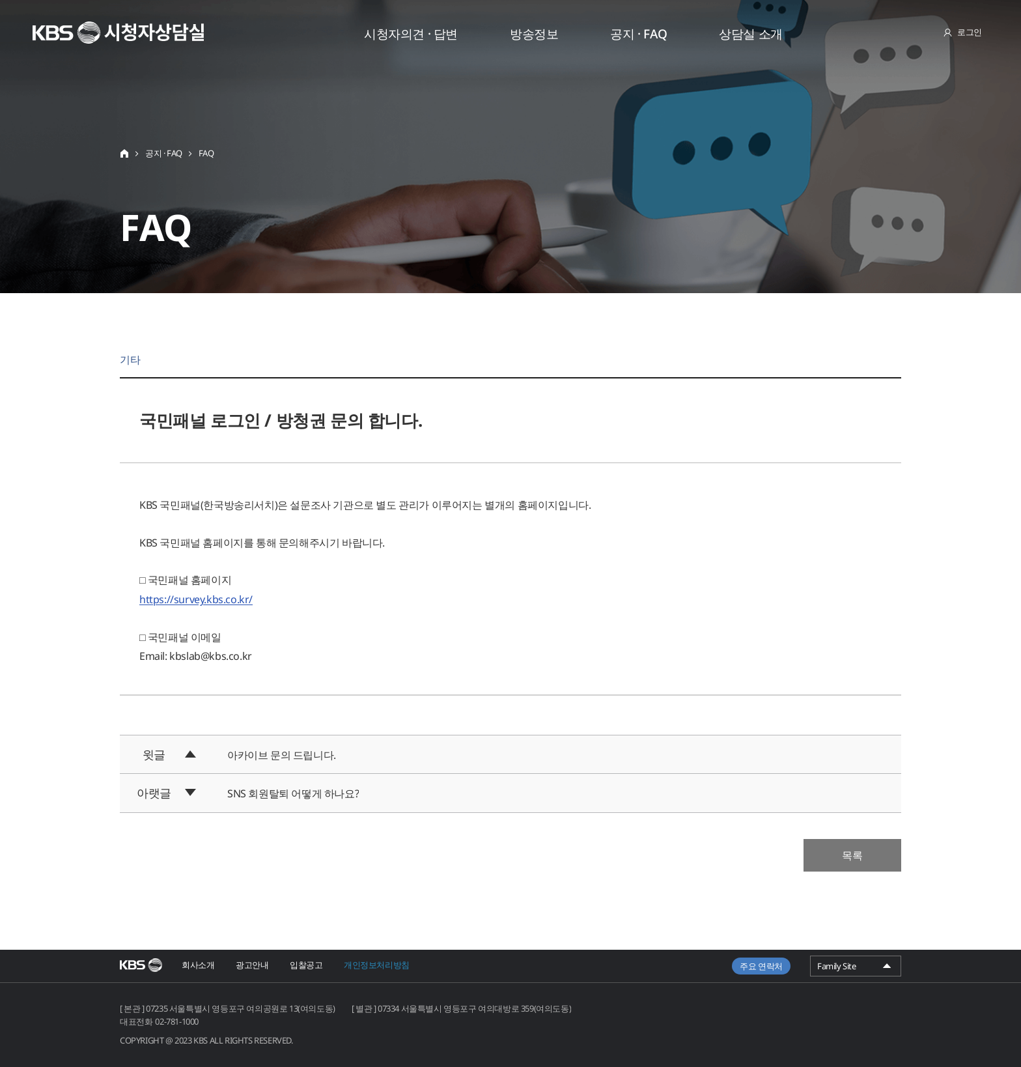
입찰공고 (306, 965)
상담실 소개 (751, 33)
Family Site (855, 968)
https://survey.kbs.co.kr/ (196, 599)
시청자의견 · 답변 (411, 33)
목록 (852, 855)
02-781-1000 (177, 1021)
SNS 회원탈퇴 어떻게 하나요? (293, 793)
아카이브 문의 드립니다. (281, 755)
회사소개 (198, 965)
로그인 (969, 32)
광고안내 (252, 965)
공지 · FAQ (638, 33)
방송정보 (534, 33)
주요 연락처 (761, 966)
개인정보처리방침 (377, 965)
